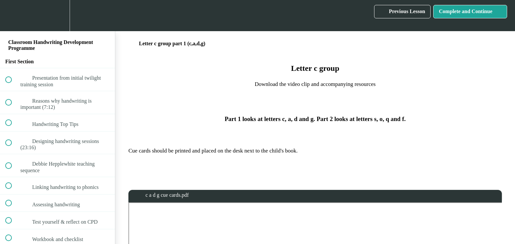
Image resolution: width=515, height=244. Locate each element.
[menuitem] (57, 15)
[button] (12, 15)
